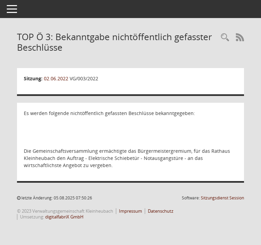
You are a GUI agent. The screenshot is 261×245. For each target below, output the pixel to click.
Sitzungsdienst (222, 198)
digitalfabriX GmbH (64, 217)
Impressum (130, 211)
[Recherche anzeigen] (225, 37)
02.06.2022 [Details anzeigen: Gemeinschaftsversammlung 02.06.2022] (56, 78)
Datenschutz (160, 211)
